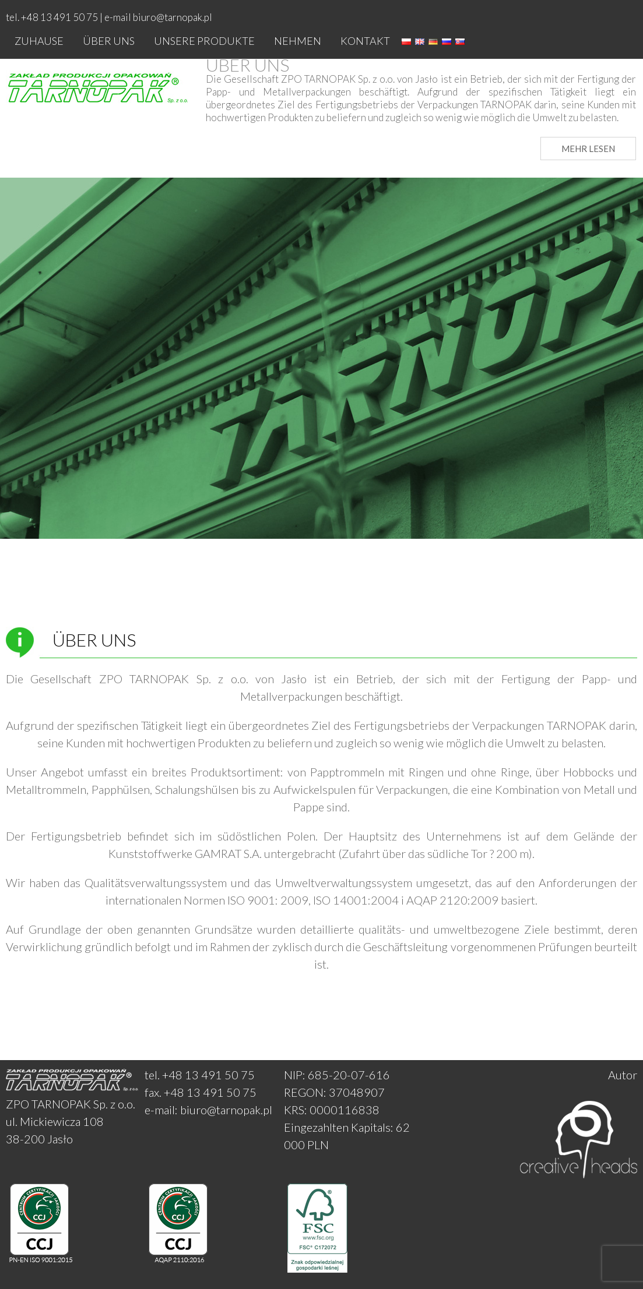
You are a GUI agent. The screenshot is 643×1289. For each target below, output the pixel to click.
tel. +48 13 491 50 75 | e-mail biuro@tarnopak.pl (109, 17)
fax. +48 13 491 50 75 (201, 1092)
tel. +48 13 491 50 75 (200, 1075)
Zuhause (39, 40)
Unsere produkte (204, 40)
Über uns (109, 40)
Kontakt (365, 40)
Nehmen (297, 40)
